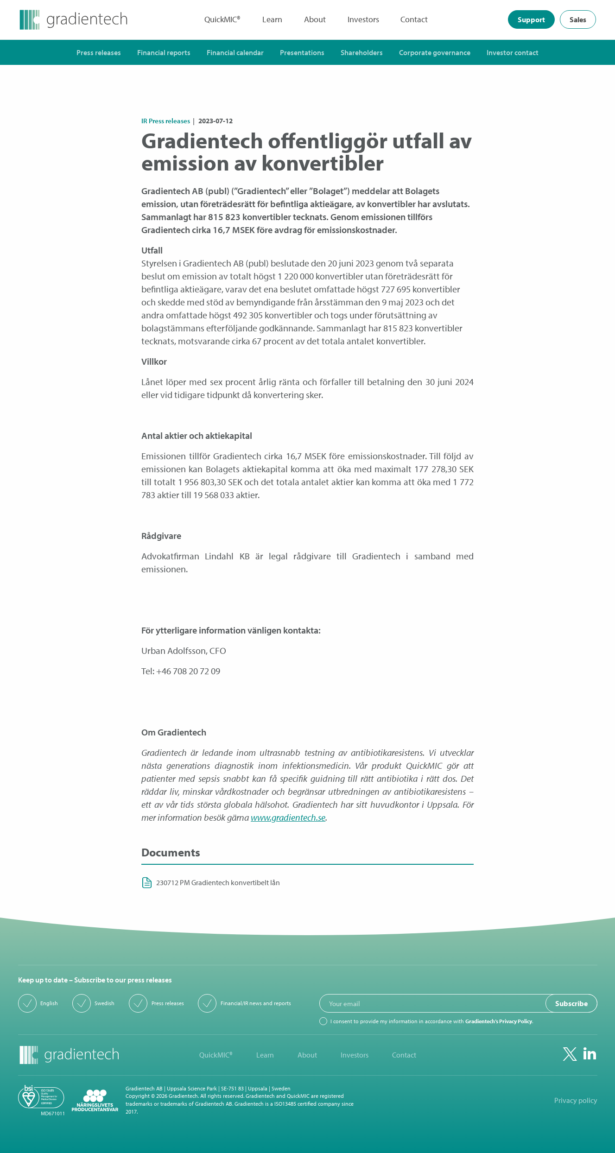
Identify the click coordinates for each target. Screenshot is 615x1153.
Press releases (168, 1003)
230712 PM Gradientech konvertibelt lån (218, 882)
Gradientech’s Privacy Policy (498, 1021)
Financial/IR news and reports (256, 1003)
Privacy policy (575, 1100)
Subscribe (571, 1003)
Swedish (104, 1003)
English (49, 1003)
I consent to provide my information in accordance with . (431, 1021)
